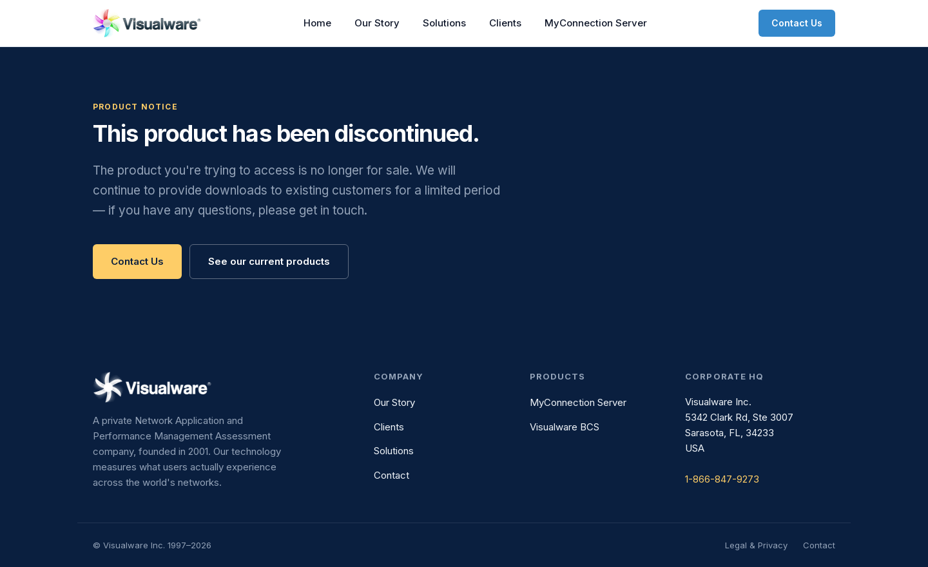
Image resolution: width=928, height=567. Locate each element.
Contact (391, 475)
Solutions (444, 23)
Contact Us (796, 22)
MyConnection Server (596, 23)
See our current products (269, 261)
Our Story (377, 23)
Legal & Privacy (756, 545)
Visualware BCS (564, 427)
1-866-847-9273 (722, 479)
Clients (505, 23)
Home (317, 23)
